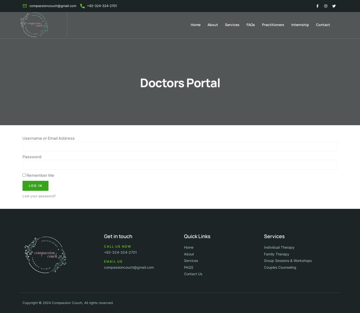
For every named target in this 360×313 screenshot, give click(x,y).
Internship (300, 24)
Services (232, 24)
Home (195, 24)
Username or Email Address (48, 138)
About (213, 24)
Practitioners (273, 24)
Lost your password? (39, 196)
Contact (323, 24)
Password (32, 157)
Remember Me (38, 175)
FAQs (250, 24)
